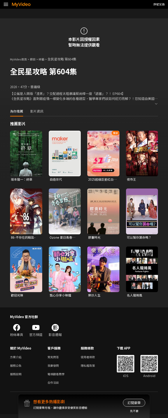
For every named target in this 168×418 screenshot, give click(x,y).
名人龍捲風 (135, 296)
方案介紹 (16, 358)
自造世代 (56, 179)
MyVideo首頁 (20, 59)
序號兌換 (159, 4)
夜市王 (132, 179)
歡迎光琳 (17, 296)
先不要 (134, 411)
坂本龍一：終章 (22, 179)
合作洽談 (54, 386)
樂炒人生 (94, 296)
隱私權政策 (91, 367)
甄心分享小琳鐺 (61, 296)
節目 (36, 59)
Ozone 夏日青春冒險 (63, 238)
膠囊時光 (94, 238)
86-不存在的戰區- (24, 238)
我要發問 (54, 367)
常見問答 (54, 358)
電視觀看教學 (57, 377)
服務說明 (16, 377)
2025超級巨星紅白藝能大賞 (101, 179)
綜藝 (46, 59)
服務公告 (16, 367)
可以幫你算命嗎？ (140, 238)
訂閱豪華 (134, 402)
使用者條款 (91, 358)
